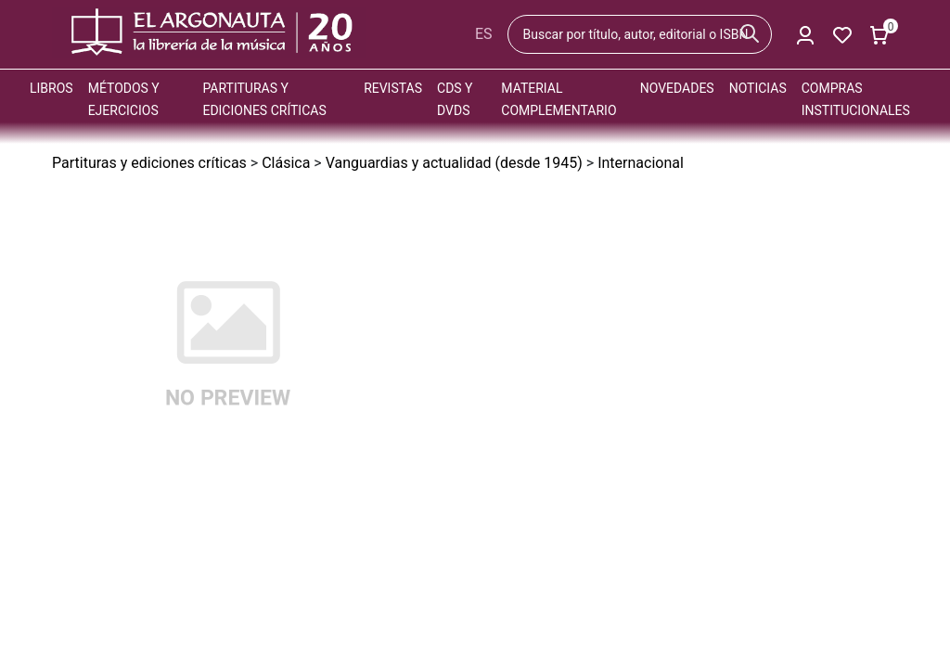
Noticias (758, 88)
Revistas (393, 88)
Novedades (677, 88)
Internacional (640, 163)
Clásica (286, 163)
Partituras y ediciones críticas (149, 163)
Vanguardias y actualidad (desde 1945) (454, 163)
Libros (51, 88)
